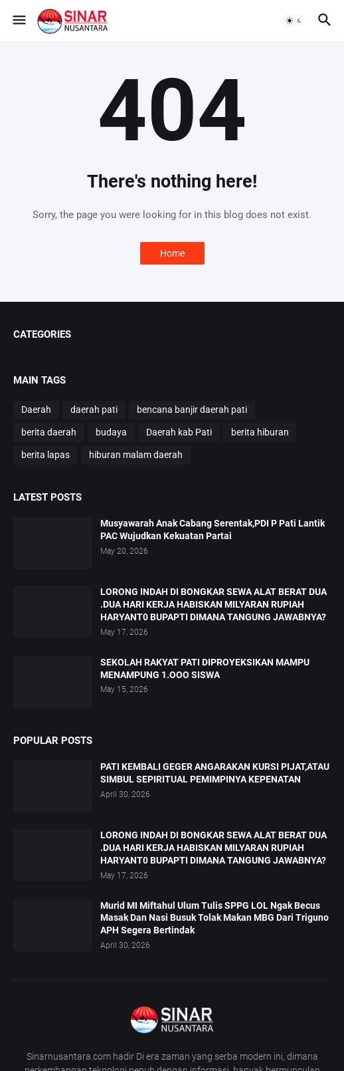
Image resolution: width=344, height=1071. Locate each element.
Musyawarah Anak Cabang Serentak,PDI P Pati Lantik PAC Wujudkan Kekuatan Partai (212, 529)
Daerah (36, 409)
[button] (18, 20)
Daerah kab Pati (179, 432)
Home (172, 253)
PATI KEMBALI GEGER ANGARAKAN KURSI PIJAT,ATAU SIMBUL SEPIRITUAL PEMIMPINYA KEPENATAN (214, 772)
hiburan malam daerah (136, 454)
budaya (111, 432)
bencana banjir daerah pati (192, 409)
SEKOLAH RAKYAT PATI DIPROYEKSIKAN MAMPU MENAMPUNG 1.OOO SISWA (204, 668)
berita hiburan (260, 432)
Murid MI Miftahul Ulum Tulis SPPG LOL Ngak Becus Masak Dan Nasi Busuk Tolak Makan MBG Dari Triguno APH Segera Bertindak (214, 918)
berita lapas (45, 454)
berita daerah (48, 432)
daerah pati (94, 409)
